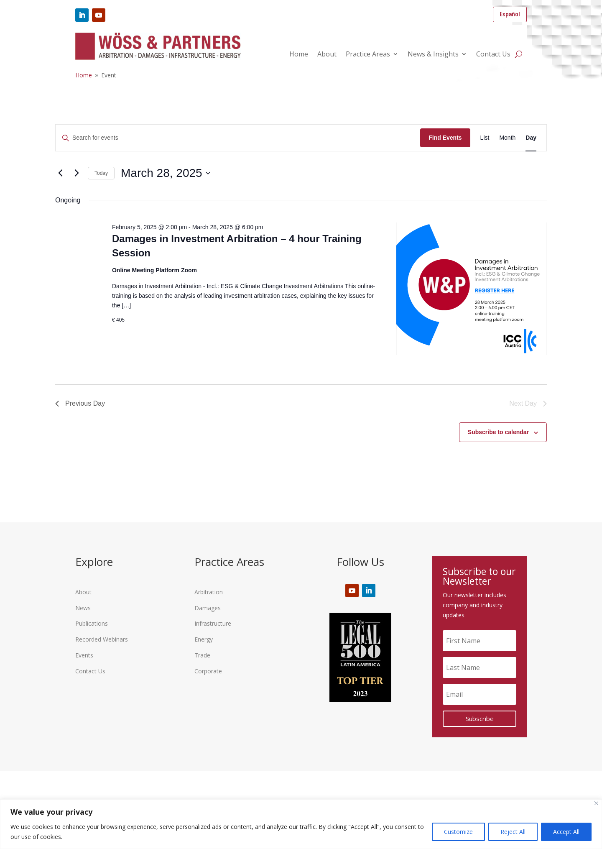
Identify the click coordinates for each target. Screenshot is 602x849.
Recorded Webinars (101, 639)
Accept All (566, 832)
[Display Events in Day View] (530, 138)
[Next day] (76, 173)
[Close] (596, 803)
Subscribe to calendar (498, 432)
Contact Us (493, 55)
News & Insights (433, 55)
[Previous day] (60, 173)
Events (84, 655)
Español (510, 14)
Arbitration (208, 592)
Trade (202, 655)
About (327, 55)
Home (298, 55)
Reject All (512, 832)
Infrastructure (212, 623)
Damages (207, 608)
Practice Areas (368, 55)
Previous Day (80, 403)
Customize (458, 832)
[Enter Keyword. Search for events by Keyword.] (238, 138)
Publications (91, 623)
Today (101, 173)
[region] (301, 824)
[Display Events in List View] (485, 138)
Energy (203, 639)
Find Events (445, 137)
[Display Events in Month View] (507, 138)
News (83, 608)
